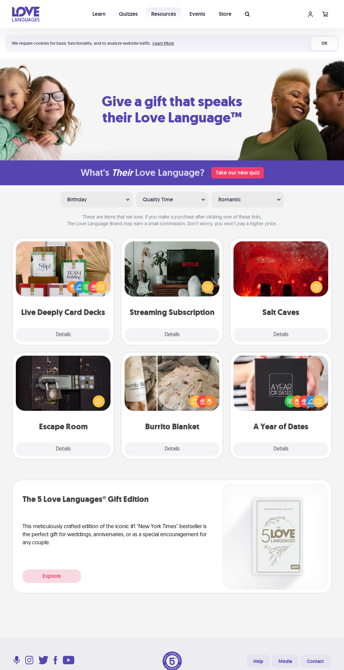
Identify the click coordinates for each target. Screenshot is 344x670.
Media (285, 661)
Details (63, 335)
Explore (52, 576)
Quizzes (128, 13)
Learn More (163, 43)
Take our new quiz (237, 172)
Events (197, 13)
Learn (98, 13)
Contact (315, 661)
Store (225, 13)
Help (258, 661)
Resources (163, 13)
